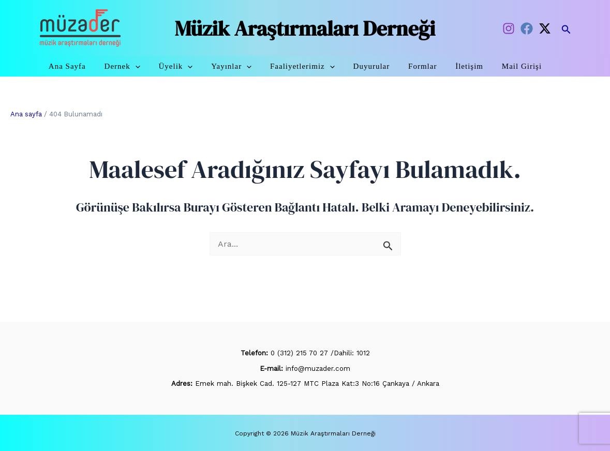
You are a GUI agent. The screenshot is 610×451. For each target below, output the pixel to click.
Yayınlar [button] (244, 66)
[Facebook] (526, 28)
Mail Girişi (520, 66)
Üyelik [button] (191, 66)
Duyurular (378, 66)
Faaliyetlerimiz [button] (312, 66)
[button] (566, 28)
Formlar (426, 66)
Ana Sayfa (89, 66)
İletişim (470, 66)
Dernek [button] (141, 66)
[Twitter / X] (545, 28)
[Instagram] (508, 28)
